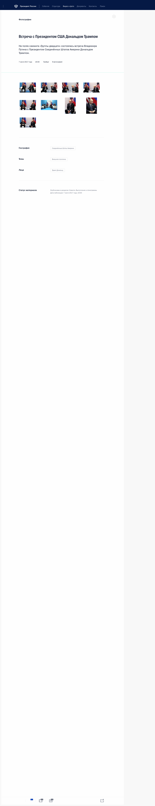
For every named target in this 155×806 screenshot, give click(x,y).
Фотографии (25, 19)
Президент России (28, 3)
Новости (72, 190)
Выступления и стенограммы (86, 190)
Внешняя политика (59, 159)
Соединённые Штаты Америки (63, 148)
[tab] (20, 800)
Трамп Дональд (57, 170)
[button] (4, 3)
